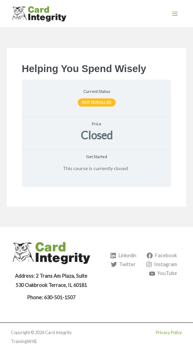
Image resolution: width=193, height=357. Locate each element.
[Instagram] (161, 264)
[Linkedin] (123, 255)
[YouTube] (163, 274)
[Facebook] (162, 255)
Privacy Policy (169, 332)
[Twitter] (123, 264)
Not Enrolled (97, 102)
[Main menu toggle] (175, 13)
